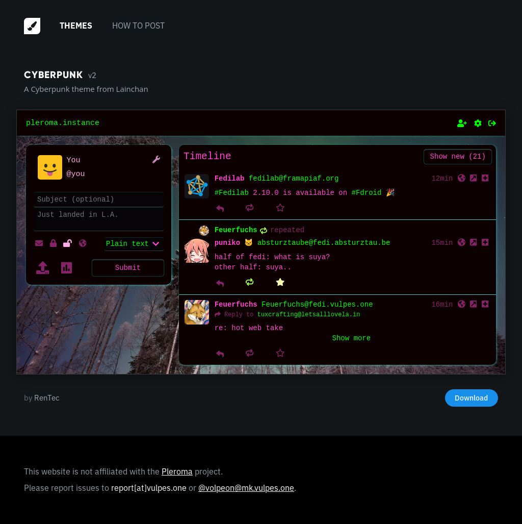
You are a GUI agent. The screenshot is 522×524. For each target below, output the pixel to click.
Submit (128, 266)
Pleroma (177, 471)
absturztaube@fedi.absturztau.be (323, 243)
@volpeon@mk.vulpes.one (246, 488)
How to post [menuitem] (138, 25)
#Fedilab (232, 193)
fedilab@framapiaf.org (293, 179)
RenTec (47, 398)
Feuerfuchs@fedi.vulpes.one (317, 305)
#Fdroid (367, 193)
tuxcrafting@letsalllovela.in (308, 314)
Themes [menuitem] (76, 25)
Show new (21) (458, 156)
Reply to (239, 314)
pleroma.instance (62, 123)
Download (471, 397)
